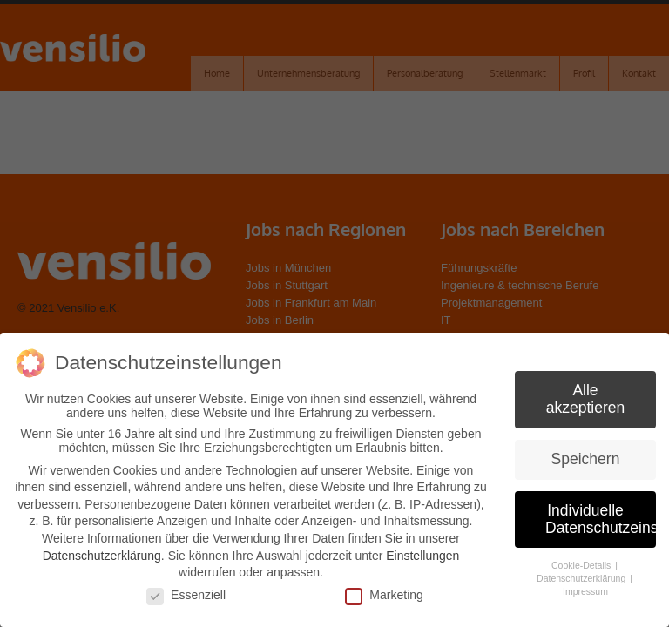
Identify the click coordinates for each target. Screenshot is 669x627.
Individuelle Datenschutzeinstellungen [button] (600, 519)
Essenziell (186, 595)
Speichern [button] (585, 459)
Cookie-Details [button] (582, 565)
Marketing (383, 595)
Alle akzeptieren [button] (585, 398)
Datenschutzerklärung (102, 556)
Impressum (585, 591)
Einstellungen (422, 556)
